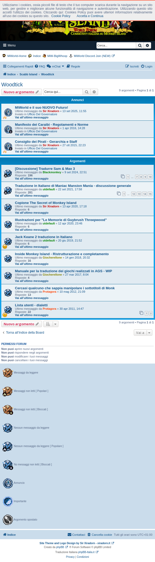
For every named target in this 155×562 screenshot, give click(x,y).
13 (139, 194)
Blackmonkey (52, 172)
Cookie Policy (61, 16)
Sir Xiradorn (51, 111)
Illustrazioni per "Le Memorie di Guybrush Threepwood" (61, 220)
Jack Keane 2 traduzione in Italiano (43, 237)
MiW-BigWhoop (57, 55)
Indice (37, 55)
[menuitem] (39, 66)
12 (133, 194)
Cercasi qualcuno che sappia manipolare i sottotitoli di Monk (65, 288)
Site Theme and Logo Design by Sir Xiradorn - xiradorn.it (75, 543)
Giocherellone (52, 257)
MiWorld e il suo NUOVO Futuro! (41, 107)
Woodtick (12, 84)
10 (150, 176)
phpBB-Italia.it (86, 552)
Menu (9, 45)
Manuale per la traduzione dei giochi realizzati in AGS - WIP (63, 271)
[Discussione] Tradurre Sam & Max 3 (45, 169)
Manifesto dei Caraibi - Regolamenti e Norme (51, 125)
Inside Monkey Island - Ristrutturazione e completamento (62, 254)
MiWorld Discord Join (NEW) (92, 55)
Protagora (49, 291)
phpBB (60, 547)
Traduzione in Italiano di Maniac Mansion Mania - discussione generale (73, 186)
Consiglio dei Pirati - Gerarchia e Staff (46, 142)
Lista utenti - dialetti (31, 305)
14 (144, 194)
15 (150, 194)
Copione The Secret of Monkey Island (45, 203)
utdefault (49, 189)
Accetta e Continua (90, 16)
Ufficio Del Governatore (42, 114)
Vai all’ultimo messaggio (32, 117)
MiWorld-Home (16, 55)
